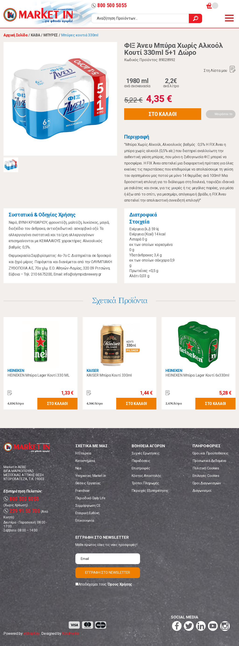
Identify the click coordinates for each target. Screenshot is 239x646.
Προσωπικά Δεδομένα (209, 461)
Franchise (82, 491)
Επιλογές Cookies (206, 476)
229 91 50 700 (22, 511)
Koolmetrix (70, 633)
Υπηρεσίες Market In (90, 476)
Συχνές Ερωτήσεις (146, 453)
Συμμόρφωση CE (88, 505)
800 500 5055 (109, 5)
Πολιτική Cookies (206, 468)
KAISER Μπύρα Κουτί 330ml (109, 375)
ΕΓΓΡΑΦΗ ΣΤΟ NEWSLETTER (107, 572)
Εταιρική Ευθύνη (87, 513)
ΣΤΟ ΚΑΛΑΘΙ (163, 114)
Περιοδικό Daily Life (90, 498)
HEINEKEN (15, 370)
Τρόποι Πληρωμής (145, 483)
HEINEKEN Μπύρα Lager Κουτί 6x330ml (197, 375)
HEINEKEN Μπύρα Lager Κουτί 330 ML (38, 375)
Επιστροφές (141, 468)
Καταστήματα (85, 461)
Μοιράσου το (223, 114)
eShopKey (31, 633)
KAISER (93, 370)
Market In (38, 15)
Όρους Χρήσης (120, 584)
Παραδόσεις (141, 461)
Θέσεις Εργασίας (88, 483)
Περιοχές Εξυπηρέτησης (150, 491)
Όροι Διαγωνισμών (207, 483)
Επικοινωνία (84, 520)
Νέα (78, 468)
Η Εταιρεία (83, 453)
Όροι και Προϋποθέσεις (210, 453)
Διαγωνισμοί (202, 491)
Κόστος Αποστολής (146, 476)
